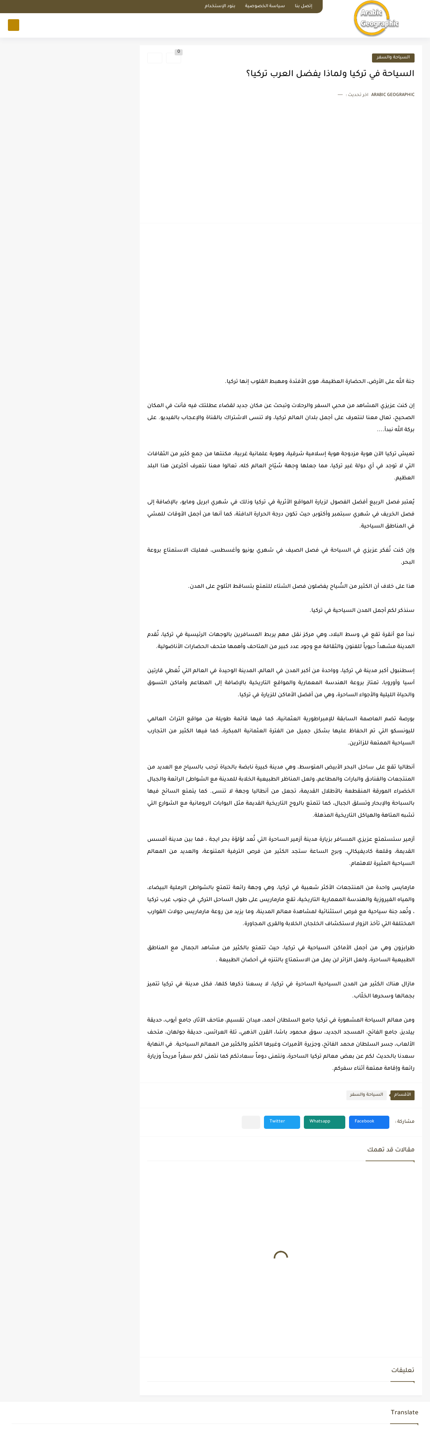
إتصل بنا (303, 6)
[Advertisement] (281, 159)
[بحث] (13, 25)
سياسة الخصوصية (265, 6)
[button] (369, 1122)
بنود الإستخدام (220, 6)
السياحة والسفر (393, 57)
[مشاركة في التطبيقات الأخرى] (251, 1122)
